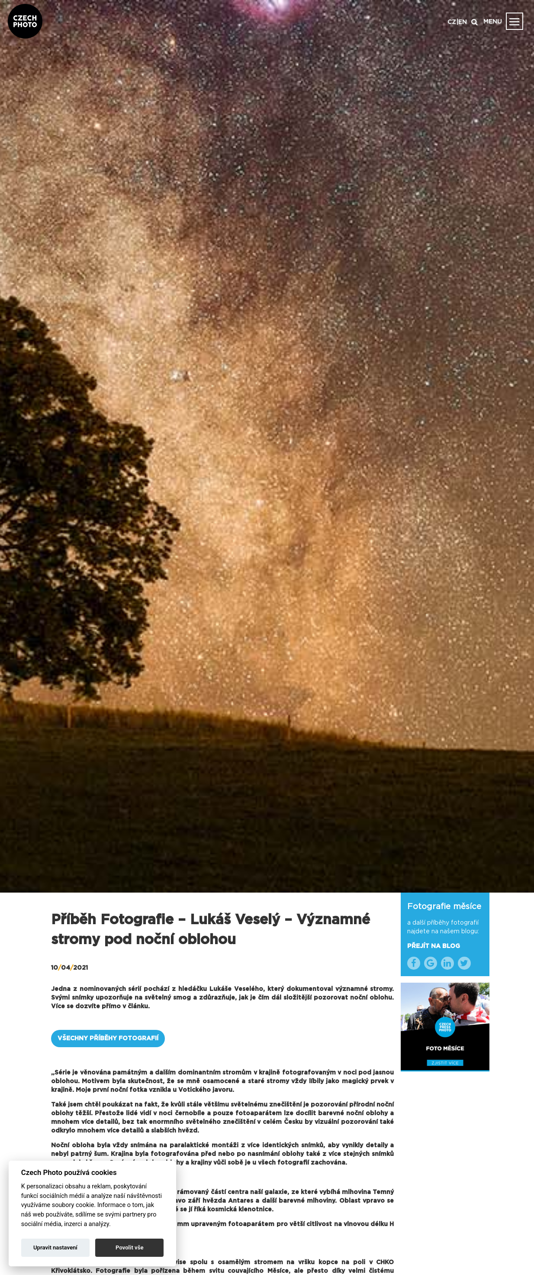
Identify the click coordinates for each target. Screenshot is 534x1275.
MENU (492, 22)
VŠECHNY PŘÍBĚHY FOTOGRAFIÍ (108, 1039)
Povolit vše (129, 1247)
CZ (451, 22)
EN (462, 22)
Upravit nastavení (55, 1247)
